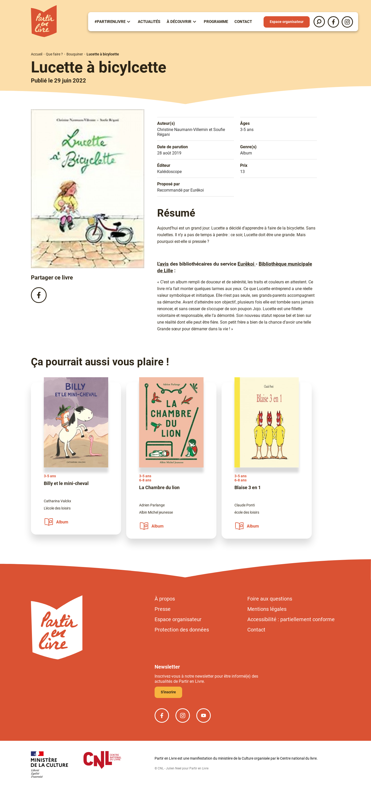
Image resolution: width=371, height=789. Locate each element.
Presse (163, 609)
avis (164, 264)
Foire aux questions (269, 599)
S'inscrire (168, 692)
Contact (243, 21)
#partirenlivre (110, 21)
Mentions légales (266, 609)
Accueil (36, 54)
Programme (216, 21)
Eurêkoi (247, 264)
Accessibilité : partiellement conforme (291, 619)
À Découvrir (179, 21)
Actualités (149, 21)
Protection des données (182, 630)
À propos (165, 599)
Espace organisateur (286, 22)
